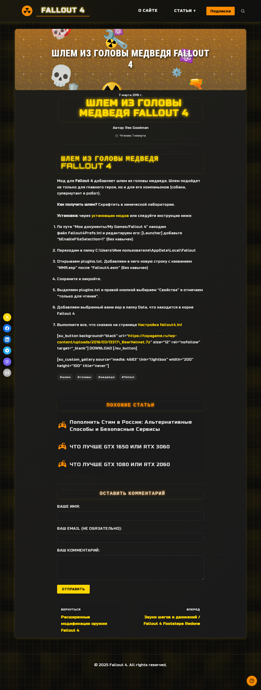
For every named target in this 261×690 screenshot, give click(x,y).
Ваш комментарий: (78, 550)
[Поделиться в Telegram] (7, 350)
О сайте (147, 10)
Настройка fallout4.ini (160, 325)
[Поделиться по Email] (7, 373)
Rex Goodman (136, 128)
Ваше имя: (68, 506)
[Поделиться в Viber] (7, 362)
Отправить (73, 589)
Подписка (220, 11)
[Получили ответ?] (252, 681)
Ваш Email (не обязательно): (89, 528)
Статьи (182, 10)
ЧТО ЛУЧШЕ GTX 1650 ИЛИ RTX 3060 (120, 447)
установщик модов (110, 215)
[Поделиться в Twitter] (7, 317)
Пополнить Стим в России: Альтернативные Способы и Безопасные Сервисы (131, 425)
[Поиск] (243, 11)
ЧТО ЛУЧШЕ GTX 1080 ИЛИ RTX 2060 (120, 464)
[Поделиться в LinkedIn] (7, 339)
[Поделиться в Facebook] (7, 328)
